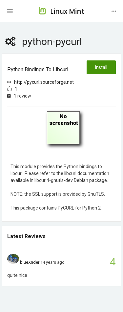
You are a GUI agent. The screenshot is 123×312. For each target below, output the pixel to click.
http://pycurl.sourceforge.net (44, 82)
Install (101, 67)
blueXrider (29, 262)
